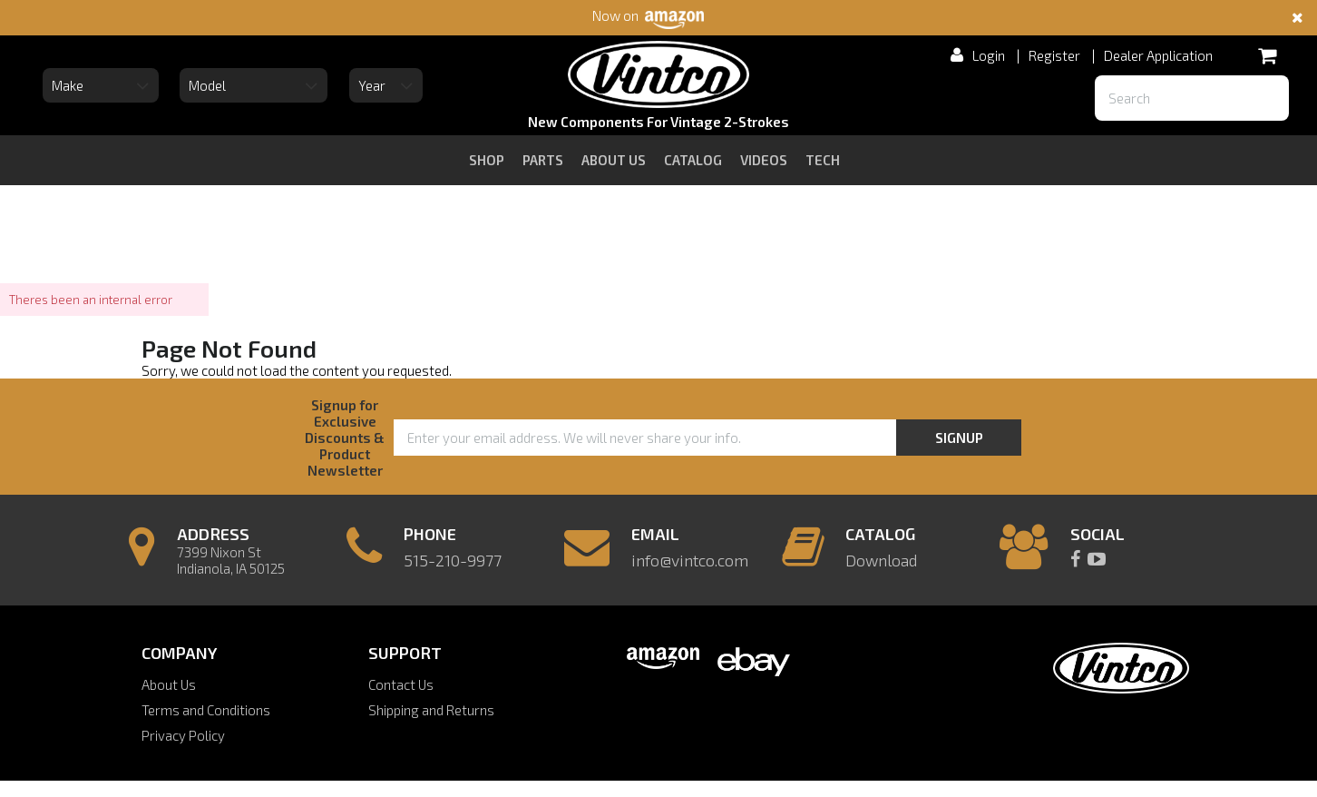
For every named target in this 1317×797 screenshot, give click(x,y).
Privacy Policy (183, 735)
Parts (542, 160)
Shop (486, 160)
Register (1054, 55)
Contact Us (401, 684)
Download (881, 560)
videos (763, 160)
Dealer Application (1158, 55)
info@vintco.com (689, 560)
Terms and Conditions (205, 710)
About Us (168, 684)
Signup (959, 437)
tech (822, 160)
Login (988, 55)
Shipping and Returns (431, 710)
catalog (693, 160)
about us (613, 160)
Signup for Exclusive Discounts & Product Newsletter (345, 437)
